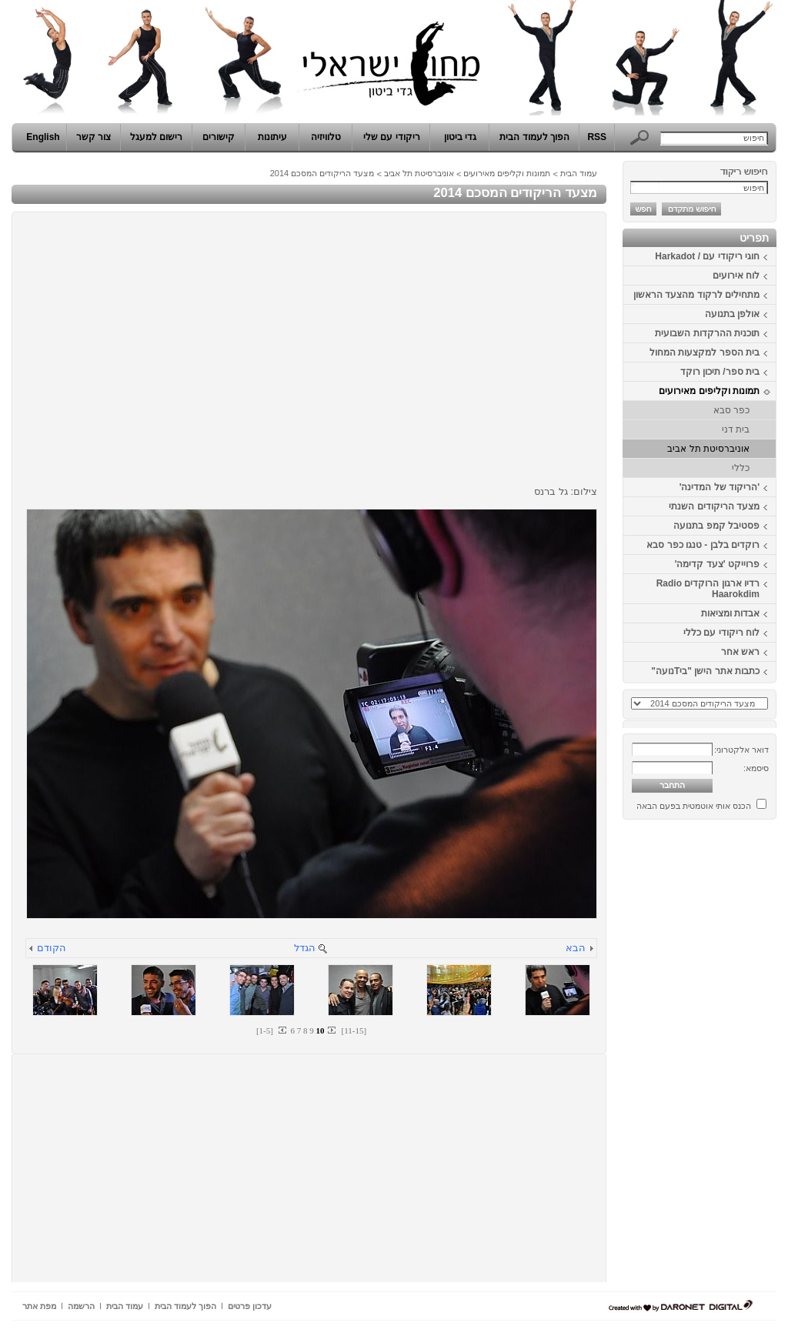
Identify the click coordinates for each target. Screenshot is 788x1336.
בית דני (736, 429)
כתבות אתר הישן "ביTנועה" (705, 671)
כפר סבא (731, 410)
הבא (576, 948)
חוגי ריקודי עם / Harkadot (707, 256)
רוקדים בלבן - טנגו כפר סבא (703, 544)
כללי (741, 468)
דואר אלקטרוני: (741, 749)
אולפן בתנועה (732, 314)
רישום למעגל (156, 137)
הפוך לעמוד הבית (534, 137)
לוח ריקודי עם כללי (721, 632)
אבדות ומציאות (730, 613)
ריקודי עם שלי (391, 137)
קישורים (218, 137)
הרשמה (81, 1306)
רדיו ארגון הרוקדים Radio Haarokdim (708, 589)
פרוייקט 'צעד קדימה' (717, 564)
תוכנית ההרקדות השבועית (707, 333)
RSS (596, 137)
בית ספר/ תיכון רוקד (720, 371)
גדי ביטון (460, 137)
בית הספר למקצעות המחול (704, 352)
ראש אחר (740, 651)
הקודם (51, 948)
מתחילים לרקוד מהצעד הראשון (696, 294)
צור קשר (93, 137)
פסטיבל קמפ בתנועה (716, 525)
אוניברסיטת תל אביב (708, 448)
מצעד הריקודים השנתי (714, 506)
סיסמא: (756, 768)
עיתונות (272, 137)
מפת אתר (39, 1306)
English (42, 137)
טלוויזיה (326, 137)
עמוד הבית (578, 173)
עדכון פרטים (250, 1306)
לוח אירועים (736, 275)
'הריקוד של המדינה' (719, 487)
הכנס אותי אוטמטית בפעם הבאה (693, 805)
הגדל (305, 948)
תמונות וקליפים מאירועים (709, 391)
